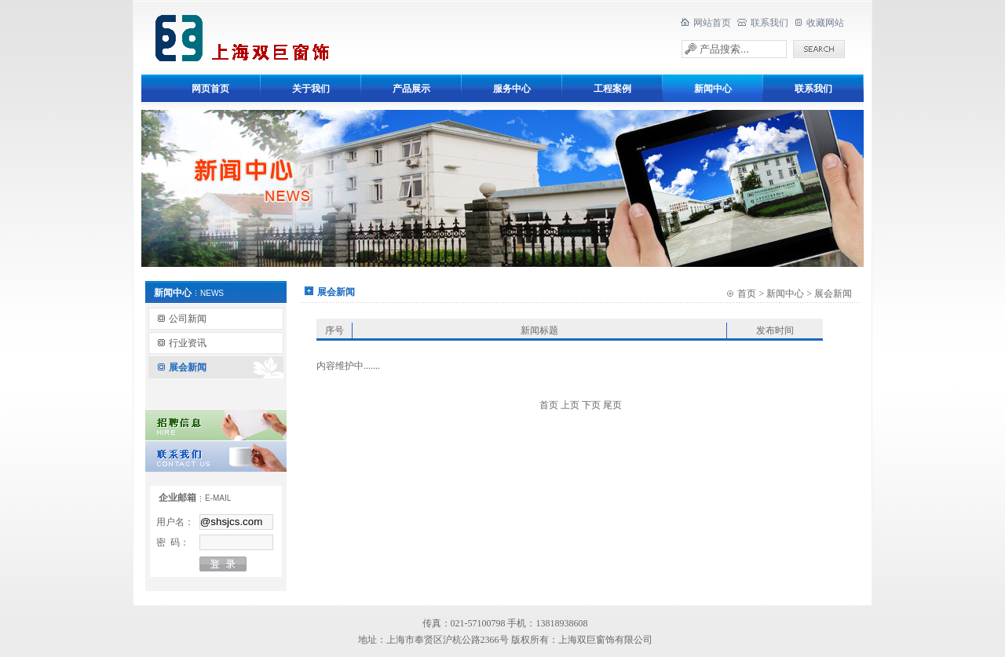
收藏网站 (825, 22)
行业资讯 (187, 343)
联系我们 (769, 22)
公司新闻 (187, 318)
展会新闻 (187, 367)
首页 (746, 293)
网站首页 (712, 22)
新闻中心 (785, 293)
